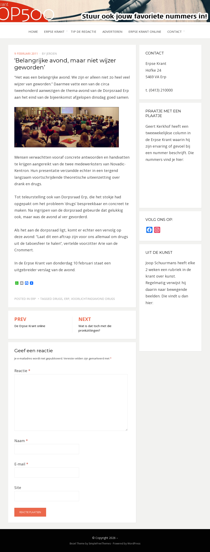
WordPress (133, 543)
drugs (57, 299)
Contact (174, 31)
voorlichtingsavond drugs (93, 299)
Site (17, 487)
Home (33, 31)
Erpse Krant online (144, 31)
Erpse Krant (54, 31)
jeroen (51, 53)
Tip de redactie (83, 31)
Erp (33, 299)
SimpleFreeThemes (100, 543)
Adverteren (112, 31)
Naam (21, 440)
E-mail (21, 464)
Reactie (22, 370)
